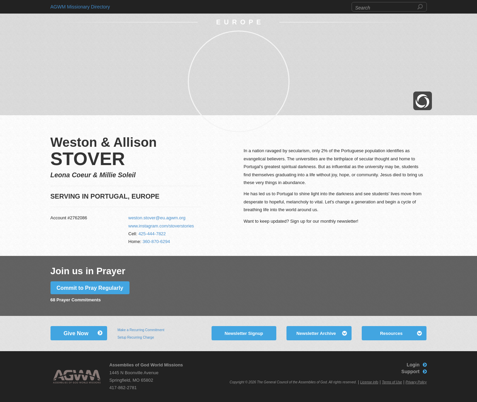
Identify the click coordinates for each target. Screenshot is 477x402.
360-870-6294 (156, 241)
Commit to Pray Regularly (90, 288)
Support (410, 371)
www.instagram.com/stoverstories (161, 225)
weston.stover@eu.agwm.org (157, 217)
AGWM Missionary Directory (80, 6)
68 (53, 299)
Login (412, 364)
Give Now (75, 333)
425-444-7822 (152, 233)
